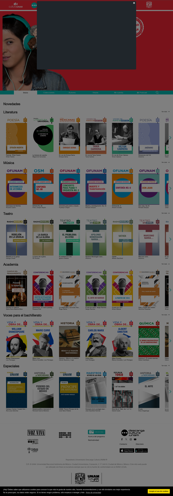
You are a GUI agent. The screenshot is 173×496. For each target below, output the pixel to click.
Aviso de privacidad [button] (93, 492)
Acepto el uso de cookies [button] (158, 491)
